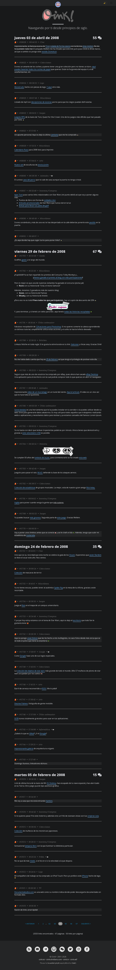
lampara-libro (31, 846)
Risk (23, 605)
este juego (61, 517)
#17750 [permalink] (22, 651)
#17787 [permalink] (22, 388)
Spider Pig (58, 587)
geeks (24, 260)
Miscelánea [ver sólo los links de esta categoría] (45, 98)
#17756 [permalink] (22, 568)
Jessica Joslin (43, 164)
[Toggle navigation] (111, 3)
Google (23, 656)
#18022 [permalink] (22, 113)
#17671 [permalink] (22, 888)
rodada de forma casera (60, 46)
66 (71, 924)
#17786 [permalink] (22, 405)
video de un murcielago (37, 392)
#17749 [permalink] (22, 666)
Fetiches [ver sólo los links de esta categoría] (43, 340)
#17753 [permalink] (22, 616)
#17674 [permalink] (22, 842)
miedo (32, 861)
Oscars (72, 555)
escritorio (77, 620)
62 (49, 924)
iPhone (85, 876)
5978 (16, 718)
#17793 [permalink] (22, 255)
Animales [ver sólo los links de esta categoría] (44, 175)
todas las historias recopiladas (77, 311)
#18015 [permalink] (22, 236)
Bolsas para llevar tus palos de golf (34, 205)
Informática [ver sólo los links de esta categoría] (44, 729)
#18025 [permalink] (22, 62)
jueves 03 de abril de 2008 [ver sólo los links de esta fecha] (36, 38)
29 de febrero (52, 359)
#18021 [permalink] (22, 130)
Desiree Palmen (21, 703)
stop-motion (88, 46)
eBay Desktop (92, 374)
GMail (31, 733)
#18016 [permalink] (22, 218)
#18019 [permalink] (22, 160)
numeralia (30, 535)
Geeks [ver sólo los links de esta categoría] (42, 255)
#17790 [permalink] (22, 340)
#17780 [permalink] (22, 513)
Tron (47, 46)
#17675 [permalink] (22, 827)
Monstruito (19, 87)
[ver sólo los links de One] (15, 42)
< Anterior (29, 924)
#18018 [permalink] (22, 175)
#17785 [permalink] (22, 426)
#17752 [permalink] (22, 634)
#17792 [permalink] (22, 270)
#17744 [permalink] (22, 744)
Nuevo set (19, 164)
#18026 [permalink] (22, 42)
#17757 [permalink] (22, 551)
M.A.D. (40, 472)
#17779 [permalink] (22, 528)
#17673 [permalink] (22, 856)
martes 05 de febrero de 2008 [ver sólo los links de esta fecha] (39, 775)
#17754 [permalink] (22, 601)
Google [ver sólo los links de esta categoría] (42, 651)
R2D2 (44, 688)
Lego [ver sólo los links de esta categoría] (42, 83)
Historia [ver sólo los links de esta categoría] (43, 444)
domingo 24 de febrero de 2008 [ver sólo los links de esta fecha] (41, 546)
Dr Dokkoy (51, 783)
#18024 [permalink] (22, 83)
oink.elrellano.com (54, 959)
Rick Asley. (90, 487)
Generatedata (20, 409)
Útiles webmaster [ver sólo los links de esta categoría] (46, 322)
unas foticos (32, 638)
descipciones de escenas (41, 102)
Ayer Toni (18, 194)
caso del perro (29, 179)
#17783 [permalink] (22, 468)
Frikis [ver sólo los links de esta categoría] (41, 856)
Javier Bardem (95, 555)
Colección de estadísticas (24, 487)
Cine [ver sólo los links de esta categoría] (42, 42)
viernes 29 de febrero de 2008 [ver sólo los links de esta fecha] (39, 251)
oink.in (66, 959)
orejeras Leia (93, 816)
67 (77, 924)
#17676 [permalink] (22, 812)
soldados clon (50, 200)
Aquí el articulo (73, 392)
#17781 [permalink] (22, 498)
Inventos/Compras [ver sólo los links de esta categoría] (48, 190)
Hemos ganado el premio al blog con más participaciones (58, 277)
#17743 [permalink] (22, 759)
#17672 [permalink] (22, 871)
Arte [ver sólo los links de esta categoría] (41, 160)
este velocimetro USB (31, 433)
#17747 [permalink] (22, 699)
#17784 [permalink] (22, 444)
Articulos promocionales (29, 203)
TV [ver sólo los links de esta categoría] (40, 888)
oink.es (42, 959)
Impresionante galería (23, 748)
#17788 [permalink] (22, 370)
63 (55, 924)
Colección (18, 572)
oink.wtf (73, 959)
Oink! (74, 963)
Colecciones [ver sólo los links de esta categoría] (45, 62)
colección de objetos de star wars (31, 671)
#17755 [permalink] (22, 583)
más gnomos (35, 517)
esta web (83, 457)
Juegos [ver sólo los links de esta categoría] (42, 113)
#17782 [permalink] (22, 483)
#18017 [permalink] (22, 190)
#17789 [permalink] (22, 355)
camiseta (54, 134)
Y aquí (49, 87)
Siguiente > (86, 924)
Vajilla (16, 502)
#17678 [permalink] (22, 779)
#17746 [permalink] (22, 714)
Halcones (75, 344)
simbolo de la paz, (42, 457)
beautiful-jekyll (53, 963)
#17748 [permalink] (22, 684)
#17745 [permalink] (22, 729)
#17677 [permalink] (22, 797)
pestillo (92, 222)
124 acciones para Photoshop (48, 326)
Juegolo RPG (19, 117)
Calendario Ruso (21, 149)
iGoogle (43, 733)
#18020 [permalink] (22, 145)
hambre (49, 801)
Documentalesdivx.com (24, 892)
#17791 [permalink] (22, 322)
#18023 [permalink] (22, 98)
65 (66, 924)
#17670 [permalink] (22, 905)
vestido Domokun (49, 51)
